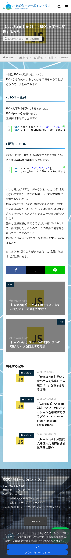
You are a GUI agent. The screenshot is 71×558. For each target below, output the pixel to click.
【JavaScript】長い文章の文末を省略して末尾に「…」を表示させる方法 (51, 383)
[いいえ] (66, 543)
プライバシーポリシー (37, 552)
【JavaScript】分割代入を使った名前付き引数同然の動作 (51, 443)
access (35, 521)
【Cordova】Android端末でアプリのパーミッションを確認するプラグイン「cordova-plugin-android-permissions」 (51, 414)
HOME (9, 57)
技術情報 (23, 57)
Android (28, 400)
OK (37, 546)
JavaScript (34, 38)
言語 (50, 57)
